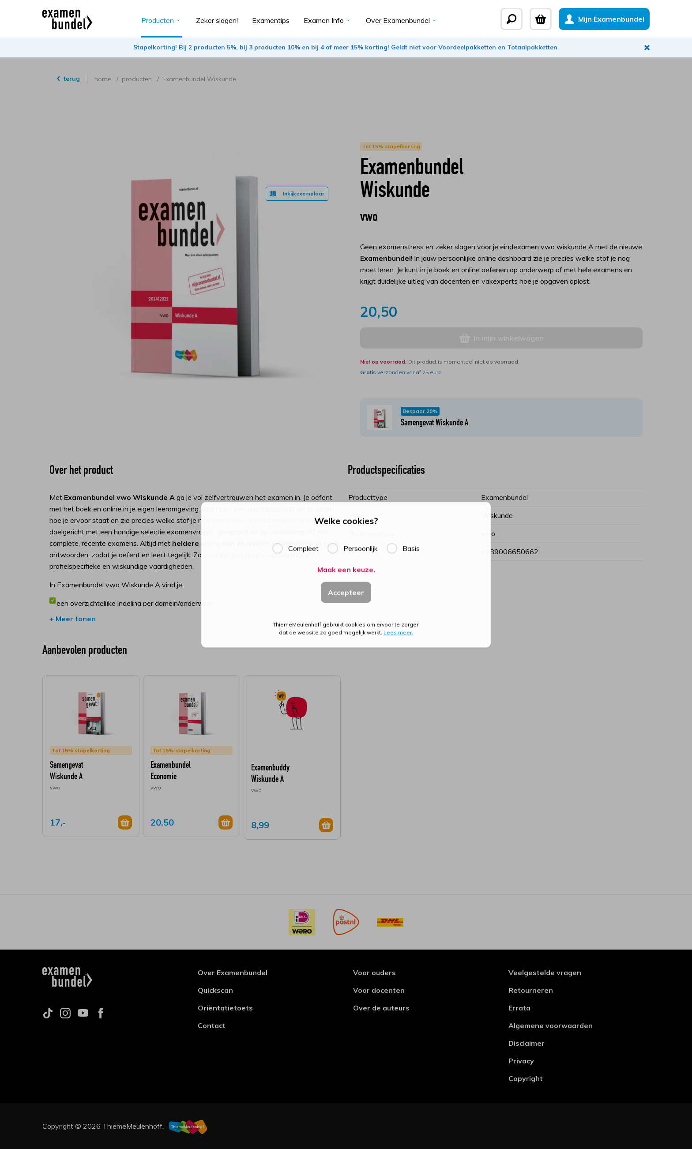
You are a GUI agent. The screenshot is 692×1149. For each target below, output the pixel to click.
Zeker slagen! (217, 20)
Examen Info (328, 20)
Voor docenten (379, 990)
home (103, 79)
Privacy (521, 1060)
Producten (161, 20)
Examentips (271, 20)
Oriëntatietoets (225, 1007)
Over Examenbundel (402, 20)
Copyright (525, 1078)
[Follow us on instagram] (65, 1015)
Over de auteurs (381, 1007)
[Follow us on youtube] (83, 1015)
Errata (519, 1007)
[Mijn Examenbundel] (604, 19)
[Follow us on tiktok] (47, 1015)
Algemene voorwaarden (550, 1025)
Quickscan (215, 990)
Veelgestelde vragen (544, 972)
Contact (212, 1025)
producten (138, 79)
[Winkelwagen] (541, 19)
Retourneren (530, 990)
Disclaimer (526, 1043)
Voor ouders (374, 972)
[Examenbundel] (67, 19)
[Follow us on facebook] (100, 1015)
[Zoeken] (511, 19)
